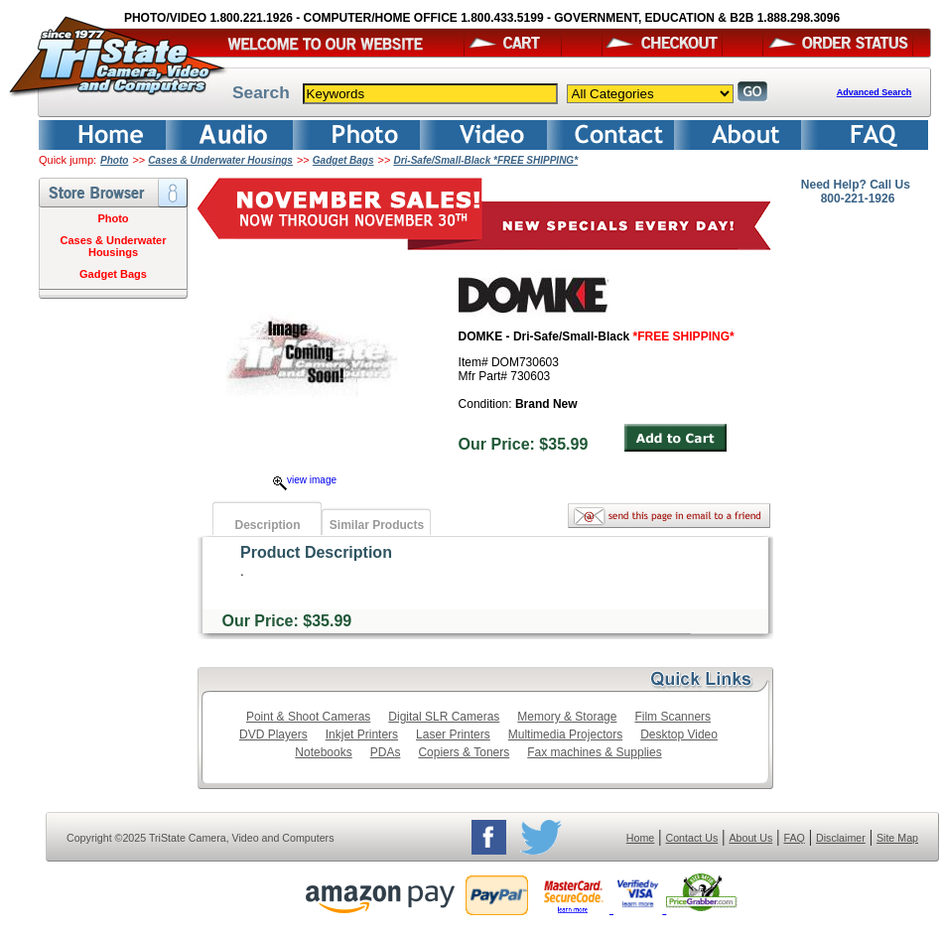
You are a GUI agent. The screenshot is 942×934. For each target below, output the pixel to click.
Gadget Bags (343, 160)
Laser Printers (453, 734)
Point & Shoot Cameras (308, 717)
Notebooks (323, 752)
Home (640, 838)
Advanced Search (874, 92)
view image (304, 479)
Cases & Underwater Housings (220, 160)
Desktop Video (679, 734)
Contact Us (692, 838)
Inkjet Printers (362, 734)
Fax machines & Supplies (594, 752)
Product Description (316, 552)
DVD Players (273, 734)
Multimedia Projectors (565, 734)
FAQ (793, 838)
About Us (750, 838)
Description (267, 525)
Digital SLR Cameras (443, 717)
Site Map (897, 838)
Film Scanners (672, 717)
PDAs (385, 752)
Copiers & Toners (463, 752)
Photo (114, 160)
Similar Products (377, 525)
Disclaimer (841, 838)
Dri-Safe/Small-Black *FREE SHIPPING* (485, 160)
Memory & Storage (566, 717)
